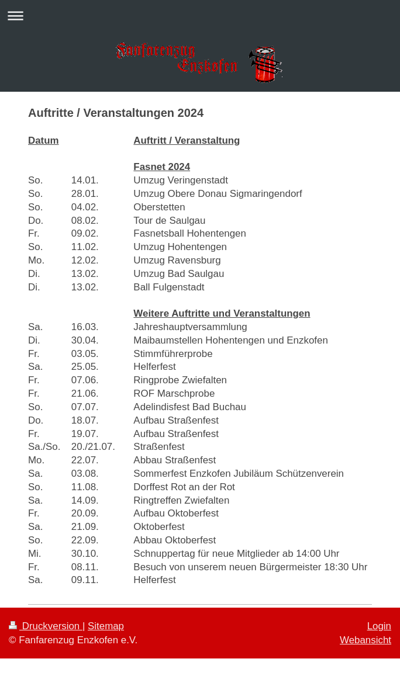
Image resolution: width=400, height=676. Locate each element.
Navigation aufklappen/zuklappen (200, 15)
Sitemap (106, 626)
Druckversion (45, 626)
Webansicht (365, 640)
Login (379, 626)
